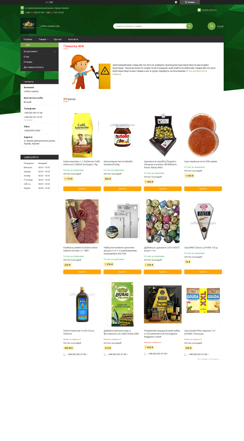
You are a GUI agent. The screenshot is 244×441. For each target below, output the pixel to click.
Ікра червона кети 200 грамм (200, 161)
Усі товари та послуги (207, 359)
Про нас (58, 39)
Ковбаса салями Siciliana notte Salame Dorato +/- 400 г (80, 249)
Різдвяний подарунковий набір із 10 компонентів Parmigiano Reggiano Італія (162, 333)
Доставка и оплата (33, 67)
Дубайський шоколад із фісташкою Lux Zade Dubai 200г (121, 332)
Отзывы (28, 62)
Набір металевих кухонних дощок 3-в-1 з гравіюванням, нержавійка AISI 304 (120, 250)
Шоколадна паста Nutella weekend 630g (118, 163)
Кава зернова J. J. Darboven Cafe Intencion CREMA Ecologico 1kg (81, 163)
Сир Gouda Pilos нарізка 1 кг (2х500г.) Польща (200, 332)
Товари (42, 39)
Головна (28, 39)
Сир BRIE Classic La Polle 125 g (200, 247)
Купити (82, 188)
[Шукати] (189, 26)
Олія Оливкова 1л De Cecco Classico (78, 332)
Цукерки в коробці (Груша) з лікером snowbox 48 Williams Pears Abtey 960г (160, 164)
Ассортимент (31, 51)
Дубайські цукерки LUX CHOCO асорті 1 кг (161, 249)
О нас (26, 56)
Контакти (73, 39)
